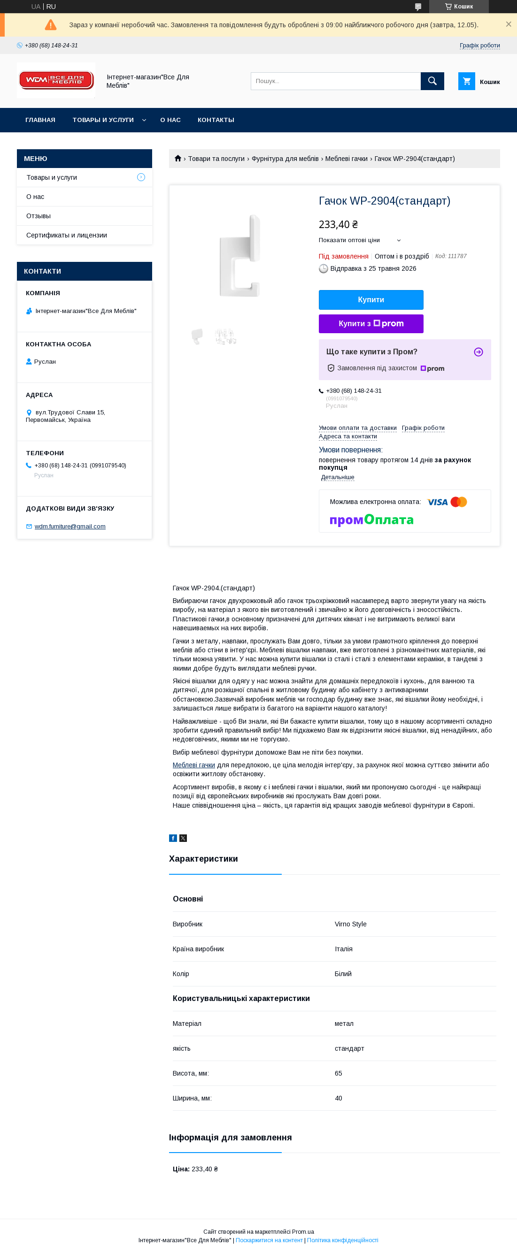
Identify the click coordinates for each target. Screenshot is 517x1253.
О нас (170, 119)
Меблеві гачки (346, 158)
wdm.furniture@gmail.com (70, 526)
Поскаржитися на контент (269, 1240)
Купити (371, 300)
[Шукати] (432, 81)
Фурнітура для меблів (285, 158)
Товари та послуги (216, 158)
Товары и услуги (103, 119)
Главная (40, 119)
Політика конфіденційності (342, 1240)
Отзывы (38, 216)
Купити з (371, 324)
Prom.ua (303, 1232)
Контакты (216, 119)
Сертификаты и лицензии (66, 235)
